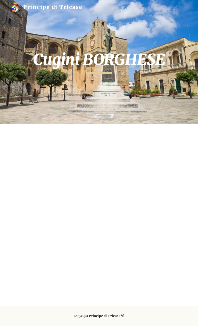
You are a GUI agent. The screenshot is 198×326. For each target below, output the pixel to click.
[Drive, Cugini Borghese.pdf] (98, 215)
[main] (98, 62)
